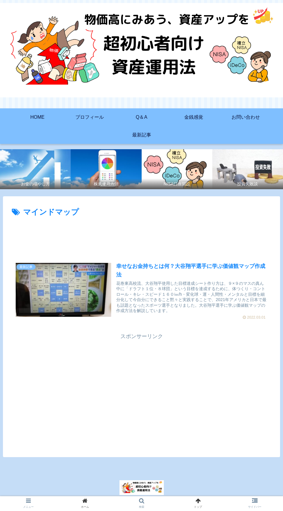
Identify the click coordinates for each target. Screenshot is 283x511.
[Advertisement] (141, 235)
